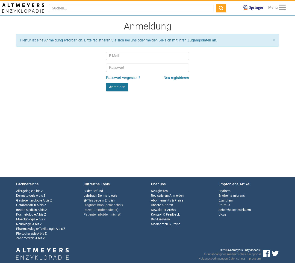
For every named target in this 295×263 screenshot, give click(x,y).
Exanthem (225, 200)
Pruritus (224, 205)
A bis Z (38, 191)
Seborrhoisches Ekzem (234, 210)
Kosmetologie (26, 214)
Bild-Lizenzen (160, 219)
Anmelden (176, 196)
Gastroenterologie (29, 200)
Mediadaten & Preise (165, 224)
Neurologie (24, 224)
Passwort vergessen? (123, 78)
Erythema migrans (231, 196)
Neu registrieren (176, 78)
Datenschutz (236, 258)
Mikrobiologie (25, 219)
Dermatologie (25, 196)
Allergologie (24, 191)
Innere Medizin (26, 210)
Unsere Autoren (162, 205)
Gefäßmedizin (26, 205)
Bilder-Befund (93, 191)
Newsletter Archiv (163, 210)
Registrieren (159, 196)
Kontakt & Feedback (165, 214)
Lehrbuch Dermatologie (100, 196)
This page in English (99, 200)
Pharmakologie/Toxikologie (35, 229)
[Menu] (282, 8)
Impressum (253, 258)
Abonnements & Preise (167, 200)
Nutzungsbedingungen (213, 258)
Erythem (224, 191)
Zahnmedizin (25, 238)
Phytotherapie (26, 234)
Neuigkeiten (159, 191)
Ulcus (222, 214)
